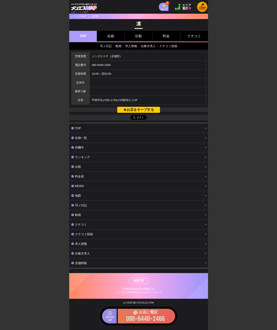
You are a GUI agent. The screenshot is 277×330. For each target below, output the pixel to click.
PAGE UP (138, 281)
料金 (166, 36)
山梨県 (94, 16)
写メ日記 (106, 46)
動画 (119, 46)
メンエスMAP (78, 16)
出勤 (138, 36)
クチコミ (194, 36)
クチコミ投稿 (168, 46)
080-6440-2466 (101, 65)
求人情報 (131, 46)
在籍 (110, 36)
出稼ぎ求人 (148, 46)
